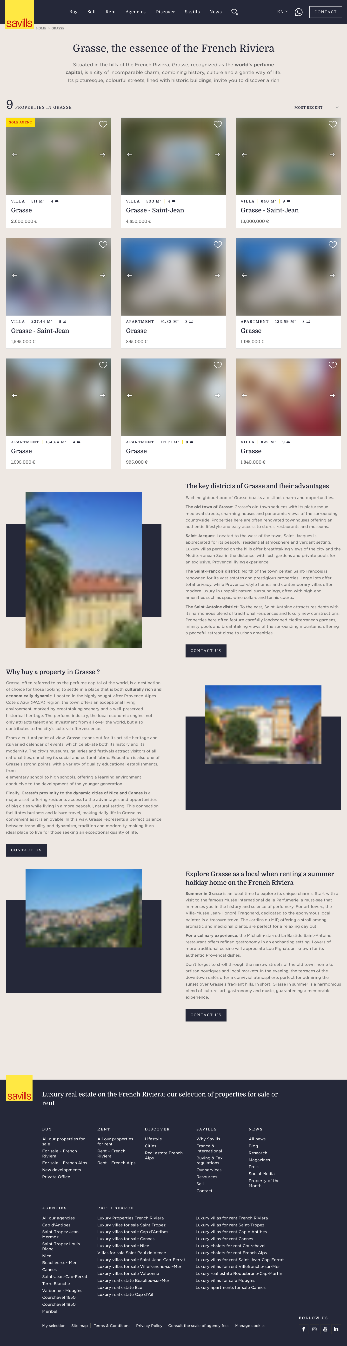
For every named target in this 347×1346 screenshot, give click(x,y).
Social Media (262, 1173)
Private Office (56, 1176)
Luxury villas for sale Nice (123, 1245)
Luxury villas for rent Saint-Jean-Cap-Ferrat (240, 1259)
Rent (111, 11)
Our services (208, 1169)
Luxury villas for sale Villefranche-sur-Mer (139, 1266)
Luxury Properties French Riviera (130, 1217)
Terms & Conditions (112, 1325)
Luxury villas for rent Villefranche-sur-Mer (238, 1266)
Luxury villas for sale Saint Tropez (131, 1224)
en (282, 11)
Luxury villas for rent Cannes (224, 1238)
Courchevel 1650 (59, 1297)
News (215, 11)
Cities (150, 1145)
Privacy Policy (149, 1325)
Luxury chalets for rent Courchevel (231, 1245)
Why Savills (208, 1138)
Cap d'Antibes (56, 1224)
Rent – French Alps (116, 1162)
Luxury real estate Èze (119, 1287)
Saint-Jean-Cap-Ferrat (64, 1276)
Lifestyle (153, 1138)
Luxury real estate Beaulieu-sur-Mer (133, 1280)
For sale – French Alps (64, 1162)
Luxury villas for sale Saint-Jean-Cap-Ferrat (141, 1259)
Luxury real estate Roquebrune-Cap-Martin (239, 1273)
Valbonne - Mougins (62, 1290)
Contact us (206, 651)
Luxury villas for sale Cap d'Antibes (132, 1231)
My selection (54, 1325)
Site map (79, 1325)
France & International (209, 1148)
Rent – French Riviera (111, 1153)
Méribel (49, 1311)
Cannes (49, 1269)
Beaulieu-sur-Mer (59, 1262)
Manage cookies (250, 1325)
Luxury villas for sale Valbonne (128, 1273)
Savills (192, 11)
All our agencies (58, 1217)
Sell (91, 11)
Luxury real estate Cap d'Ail (125, 1294)
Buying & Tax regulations (209, 1160)
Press (254, 1166)
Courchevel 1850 (59, 1304)
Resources (206, 1176)
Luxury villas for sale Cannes (125, 1238)
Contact (325, 12)
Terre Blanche (56, 1283)
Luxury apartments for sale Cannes (231, 1287)
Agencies (136, 11)
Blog (253, 1145)
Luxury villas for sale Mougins (225, 1280)
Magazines (259, 1159)
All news (257, 1138)
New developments (61, 1169)
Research (258, 1152)
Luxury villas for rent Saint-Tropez (230, 1224)
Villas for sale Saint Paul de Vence (131, 1252)
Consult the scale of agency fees (198, 1325)
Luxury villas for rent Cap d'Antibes (231, 1231)
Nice (46, 1255)
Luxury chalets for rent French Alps (231, 1252)
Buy (73, 11)
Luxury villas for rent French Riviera (232, 1217)
